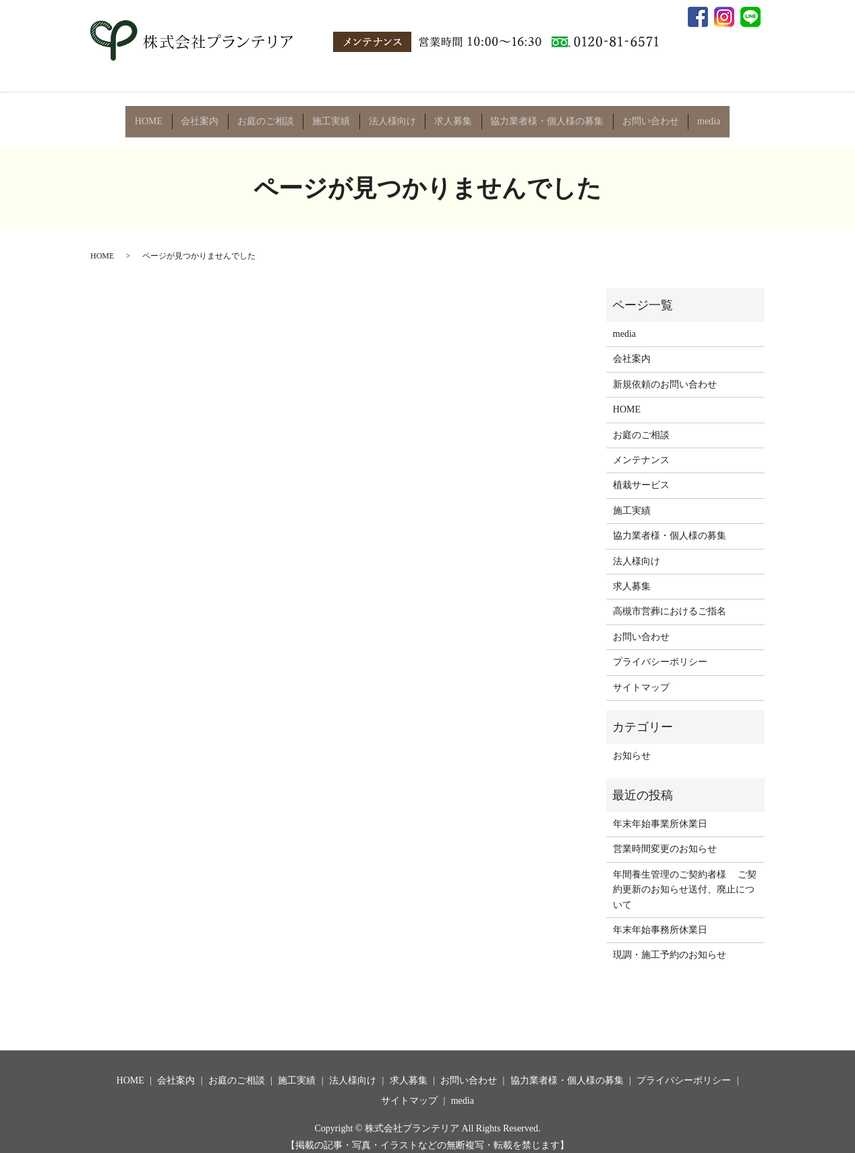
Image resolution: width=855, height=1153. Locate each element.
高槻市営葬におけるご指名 (669, 601)
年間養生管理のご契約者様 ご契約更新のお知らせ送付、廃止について (685, 879)
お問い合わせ (646, 116)
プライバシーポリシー (660, 652)
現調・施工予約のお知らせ (669, 945)
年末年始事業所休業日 (660, 814)
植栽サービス (641, 475)
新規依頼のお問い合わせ (665, 374)
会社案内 (204, 116)
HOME (155, 116)
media (702, 116)
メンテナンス (641, 450)
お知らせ (632, 746)
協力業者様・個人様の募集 (544, 116)
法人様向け (392, 116)
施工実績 (332, 116)
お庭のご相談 (268, 116)
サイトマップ (641, 677)
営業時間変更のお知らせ (665, 839)
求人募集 (452, 116)
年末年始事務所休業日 (660, 920)
